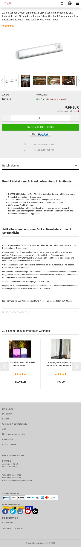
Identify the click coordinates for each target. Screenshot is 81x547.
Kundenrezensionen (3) (16, 312)
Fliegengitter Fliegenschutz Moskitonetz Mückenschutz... (60, 364)
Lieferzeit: (6, 99)
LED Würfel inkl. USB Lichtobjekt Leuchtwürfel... (20, 364)
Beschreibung (10, 165)
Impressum (7, 414)
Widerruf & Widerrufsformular (14, 424)
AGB (4, 429)
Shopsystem (31, 543)
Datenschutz (7, 439)
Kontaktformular (9, 523)
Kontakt (5, 419)
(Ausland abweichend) (58, 99)
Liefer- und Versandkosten (13, 434)
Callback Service (9, 444)
